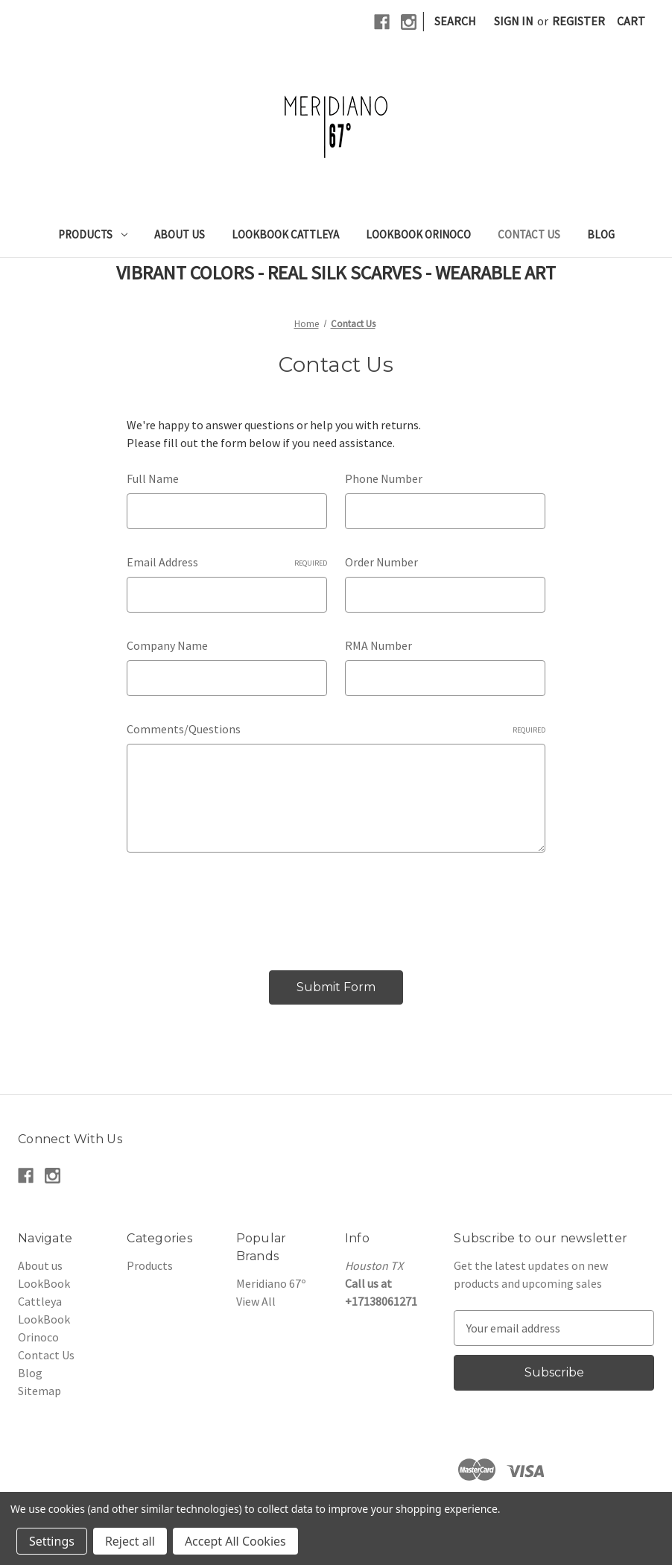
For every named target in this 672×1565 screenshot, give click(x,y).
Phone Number (383, 478)
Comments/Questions (336, 728)
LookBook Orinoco (418, 234)
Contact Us (529, 234)
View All (256, 1301)
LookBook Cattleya (285, 234)
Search (455, 20)
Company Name (167, 645)
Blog (601, 234)
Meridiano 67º (270, 1283)
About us (179, 234)
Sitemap (39, 1390)
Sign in (513, 20)
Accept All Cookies (235, 1541)
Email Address (227, 561)
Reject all (130, 1541)
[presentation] (240, 905)
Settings (52, 1541)
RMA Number (378, 645)
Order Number (381, 561)
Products (92, 234)
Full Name (153, 478)
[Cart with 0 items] (631, 21)
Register (578, 20)
